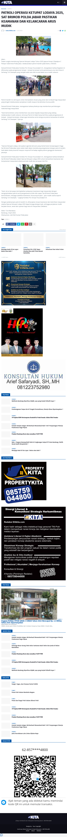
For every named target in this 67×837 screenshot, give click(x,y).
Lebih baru (5, 257)
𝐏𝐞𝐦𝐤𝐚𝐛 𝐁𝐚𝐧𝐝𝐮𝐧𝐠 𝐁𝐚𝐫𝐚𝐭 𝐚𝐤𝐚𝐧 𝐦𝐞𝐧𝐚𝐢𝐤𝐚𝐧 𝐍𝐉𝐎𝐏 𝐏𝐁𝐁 (27, 434)
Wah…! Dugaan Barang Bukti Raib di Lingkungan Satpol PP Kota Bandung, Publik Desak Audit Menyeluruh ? (37, 443)
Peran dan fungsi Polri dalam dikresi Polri (25, 700)
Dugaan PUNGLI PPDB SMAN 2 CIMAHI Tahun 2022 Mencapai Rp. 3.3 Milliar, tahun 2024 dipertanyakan (31, 622)
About (33, 831)
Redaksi (39, 831)
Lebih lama (62, 257)
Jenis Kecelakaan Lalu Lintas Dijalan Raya (25, 733)
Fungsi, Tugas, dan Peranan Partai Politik (25, 684)
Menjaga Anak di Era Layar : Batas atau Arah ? (10, 250)
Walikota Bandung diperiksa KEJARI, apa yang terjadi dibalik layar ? (33, 401)
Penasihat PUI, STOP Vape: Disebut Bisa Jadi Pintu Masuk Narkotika (33, 251)
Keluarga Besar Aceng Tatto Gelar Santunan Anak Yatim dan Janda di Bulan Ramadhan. (35, 646)
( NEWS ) (9, 8)
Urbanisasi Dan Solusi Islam (55, 249)
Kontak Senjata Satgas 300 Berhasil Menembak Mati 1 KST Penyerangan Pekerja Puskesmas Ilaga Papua (37, 426)
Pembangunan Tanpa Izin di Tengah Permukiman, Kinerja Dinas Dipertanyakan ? (37, 409)
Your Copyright (37, 826)
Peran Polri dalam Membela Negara (23, 692)
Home (27, 831)
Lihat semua (62, 229)
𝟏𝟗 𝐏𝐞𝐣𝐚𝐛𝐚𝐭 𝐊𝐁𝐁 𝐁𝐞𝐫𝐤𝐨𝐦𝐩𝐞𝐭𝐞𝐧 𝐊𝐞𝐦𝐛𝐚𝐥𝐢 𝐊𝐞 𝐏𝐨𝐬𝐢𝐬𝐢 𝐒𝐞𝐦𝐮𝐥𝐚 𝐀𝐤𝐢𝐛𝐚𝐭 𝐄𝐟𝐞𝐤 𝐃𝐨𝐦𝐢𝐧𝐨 (35, 417)
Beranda (3, 8)
